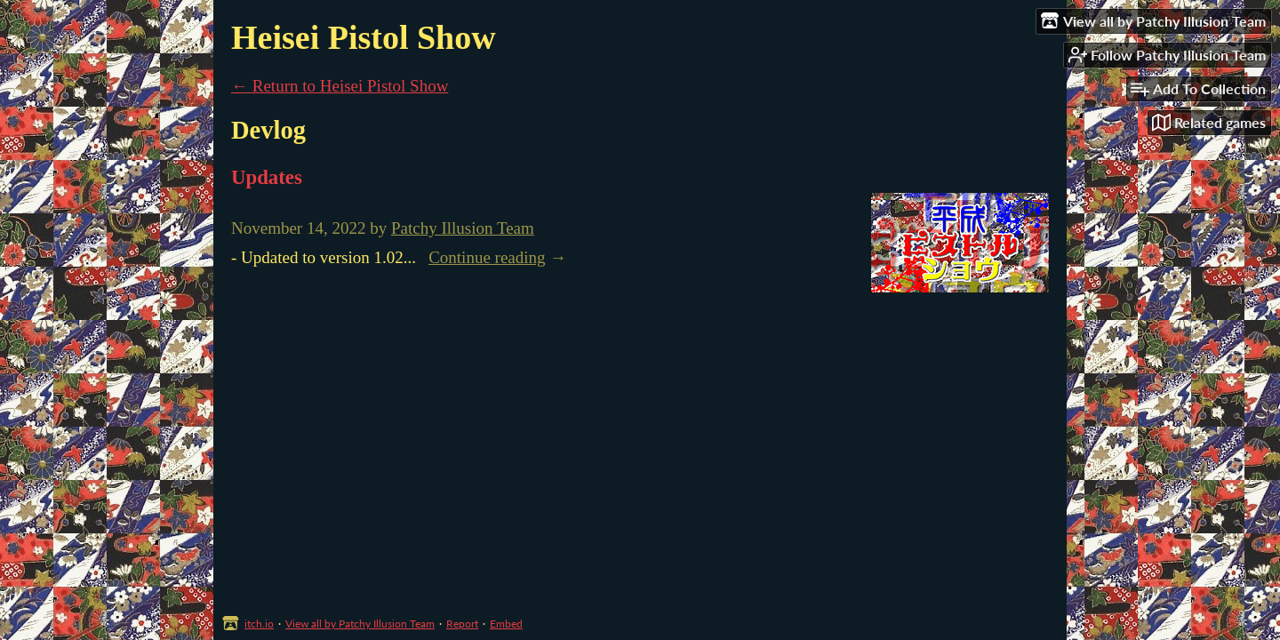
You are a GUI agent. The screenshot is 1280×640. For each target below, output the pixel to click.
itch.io (259, 623)
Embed (506, 623)
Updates (266, 177)
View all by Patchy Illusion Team (360, 623)
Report (462, 623)
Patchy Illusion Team (462, 228)
